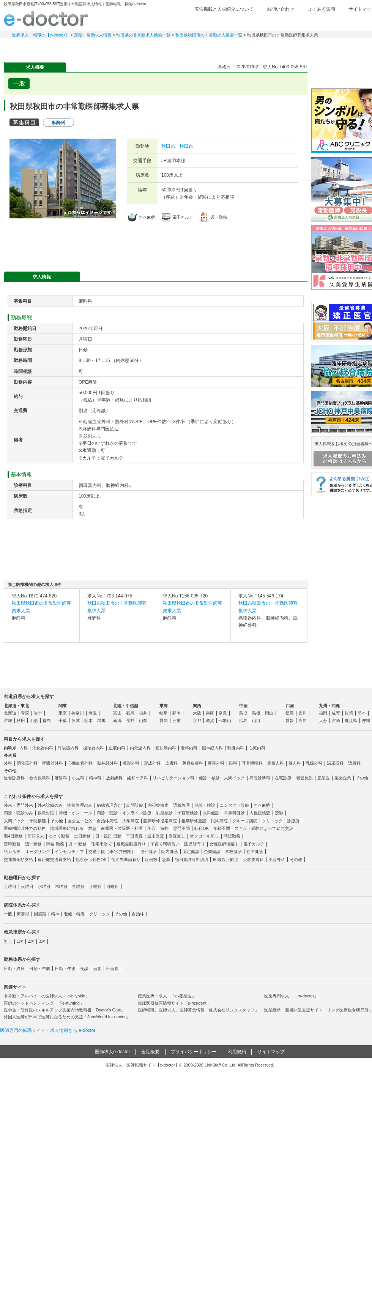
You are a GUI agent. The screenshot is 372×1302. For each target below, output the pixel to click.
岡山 (269, 713)
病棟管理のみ (79, 805)
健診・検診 (204, 805)
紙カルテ (12, 851)
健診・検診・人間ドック (222, 778)
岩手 (38, 713)
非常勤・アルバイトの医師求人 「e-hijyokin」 (47, 996)
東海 (163, 705)
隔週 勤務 (55, 844)
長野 (130, 720)
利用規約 (237, 1051)
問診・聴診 (107, 813)
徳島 (289, 713)
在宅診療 (283, 778)
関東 (62, 705)
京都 (197, 720)
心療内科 (257, 748)
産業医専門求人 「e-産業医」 (167, 996)
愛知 (163, 720)
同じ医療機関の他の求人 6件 (34, 584)
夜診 (84, 968)
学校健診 (233, 851)
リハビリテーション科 (173, 778)
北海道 (10, 713)
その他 (362, 778)
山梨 (143, 720)
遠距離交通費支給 (54, 859)
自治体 (138, 914)
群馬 (101, 720)
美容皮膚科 (192, 763)
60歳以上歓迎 (225, 859)
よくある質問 (321, 9)
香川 (302, 713)
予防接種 (37, 820)
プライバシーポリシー (193, 1051)
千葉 (62, 720)
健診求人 (189, 47)
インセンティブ (69, 851)
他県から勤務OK (91, 859)
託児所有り (194, 844)
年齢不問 (221, 828)
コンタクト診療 (234, 805)
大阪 (197, 713)
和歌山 (225, 720)
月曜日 (10, 886)
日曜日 (112, 886)
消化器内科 (42, 748)
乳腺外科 (314, 763)
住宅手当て (101, 844)
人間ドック (14, 820)
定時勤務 (12, 844)
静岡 (176, 713)
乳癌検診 (164, 813)
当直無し (177, 836)
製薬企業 (342, 778)
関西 (197, 705)
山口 (256, 720)
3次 (42, 941)
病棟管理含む (109, 805)
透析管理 (181, 805)
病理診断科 (259, 778)
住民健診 (254, 851)
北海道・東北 (16, 705)
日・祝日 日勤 (108, 836)
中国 (243, 705)
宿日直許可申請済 (191, 859)
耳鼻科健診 (234, 813)
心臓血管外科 (80, 763)
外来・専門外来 (18, 805)
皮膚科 (171, 763)
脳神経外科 (107, 763)
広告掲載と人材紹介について (224, 9)
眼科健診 (211, 813)
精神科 (95, 778)
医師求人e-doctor (112, 1051)
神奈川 (77, 713)
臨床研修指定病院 (160, 820)
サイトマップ (271, 1051)
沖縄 (366, 720)
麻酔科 (61, 778)
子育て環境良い (165, 844)
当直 (97, 968)
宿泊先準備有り (125, 859)
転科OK (201, 828)
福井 (143, 713)
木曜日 (61, 886)
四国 (289, 705)
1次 (20, 941)
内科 (23, 748)
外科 (8, 763)
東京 (62, 713)
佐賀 (336, 713)
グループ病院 (244, 820)
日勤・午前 (39, 968)
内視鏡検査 (158, 805)
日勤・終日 (14, 968)
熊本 (362, 713)
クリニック (99, 914)
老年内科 (189, 748)
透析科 (354, 763)
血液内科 (117, 748)
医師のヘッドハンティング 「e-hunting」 (44, 1003)
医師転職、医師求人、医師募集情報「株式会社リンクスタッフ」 (198, 1010)
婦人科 (294, 763)
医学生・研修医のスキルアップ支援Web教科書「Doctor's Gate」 (64, 1010)
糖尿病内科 (165, 748)
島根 (256, 713)
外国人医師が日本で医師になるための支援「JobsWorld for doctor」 (67, 1016)
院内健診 (169, 851)
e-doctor (46, 18)
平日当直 (134, 836)
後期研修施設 (193, 820)
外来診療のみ (50, 805)
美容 (151, 828)
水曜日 (44, 886)
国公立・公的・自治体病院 (93, 820)
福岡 (323, 713)
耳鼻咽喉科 (252, 763)
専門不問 (181, 828)
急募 (166, 859)
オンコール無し (204, 836)
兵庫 (210, 713)
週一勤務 (33, 844)
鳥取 (243, 713)
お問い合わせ (280, 9)
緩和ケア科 (137, 778)
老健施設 (304, 778)
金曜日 (78, 886)
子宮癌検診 (187, 813)
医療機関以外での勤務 (25, 828)
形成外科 (152, 763)
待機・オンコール (75, 813)
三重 (176, 720)
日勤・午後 (65, 968)
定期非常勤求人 (83, 47)
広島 (243, 720)
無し (8, 941)
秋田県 (168, 146)
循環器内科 (93, 748)
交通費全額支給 (18, 859)
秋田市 (186, 146)
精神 (55, 914)
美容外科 (216, 763)
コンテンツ (296, 47)
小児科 (78, 778)
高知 (302, 720)
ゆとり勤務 (59, 836)
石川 (130, 713)
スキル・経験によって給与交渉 (264, 828)
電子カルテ (253, 844)
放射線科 (114, 778)
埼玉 (92, 713)
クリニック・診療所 (280, 820)
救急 (92, 828)
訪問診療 (134, 805)
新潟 (117, 720)
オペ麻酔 (262, 805)
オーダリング (37, 851)
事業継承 (243, 47)
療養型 (23, 914)
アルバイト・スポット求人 (136, 47)
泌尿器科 (335, 763)
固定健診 (191, 851)
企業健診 (212, 851)
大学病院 (130, 820)
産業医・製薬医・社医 (122, 828)
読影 (279, 813)
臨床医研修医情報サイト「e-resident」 (174, 1003)
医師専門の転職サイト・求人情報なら (47, 1030)
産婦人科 (275, 763)
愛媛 (289, 720)
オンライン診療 (136, 813)
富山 (117, 713)
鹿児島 (351, 720)
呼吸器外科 (52, 763)
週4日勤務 (13, 836)
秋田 (21, 720)
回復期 (40, 914)
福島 (47, 720)
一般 (8, 914)
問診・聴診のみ (18, 813)
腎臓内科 (235, 748)
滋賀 (210, 720)
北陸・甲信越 (125, 705)
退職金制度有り (131, 844)
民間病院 (219, 820)
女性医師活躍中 (224, 844)
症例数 (151, 859)
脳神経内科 (212, 748)
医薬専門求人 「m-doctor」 (291, 996)
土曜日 (95, 886)
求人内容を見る (41, 634)
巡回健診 (148, 851)
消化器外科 (27, 763)
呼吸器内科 (68, 748)
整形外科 (131, 763)
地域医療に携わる (67, 828)
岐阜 (163, 713)
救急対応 (46, 813)
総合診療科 (14, 778)
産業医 (323, 778)
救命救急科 (39, 778)
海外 (164, 828)
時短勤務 (232, 836)
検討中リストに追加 (275, 81)
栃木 (88, 720)
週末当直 (155, 836)
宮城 (8, 720)
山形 (34, 720)
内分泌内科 (140, 748)
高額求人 (35, 836)
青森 (25, 713)
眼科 (233, 763)
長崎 (349, 713)
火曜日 (27, 886)
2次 (31, 941)
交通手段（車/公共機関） (112, 851)
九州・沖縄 (329, 705)
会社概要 (150, 1051)
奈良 (223, 713)
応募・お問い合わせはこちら (156, 243)
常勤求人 (30, 47)
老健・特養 (74, 914)
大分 (323, 720)
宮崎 (336, 720)
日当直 (112, 968)
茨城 (75, 720)
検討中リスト (317, 21)
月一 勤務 (78, 844)
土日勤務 (82, 836)
